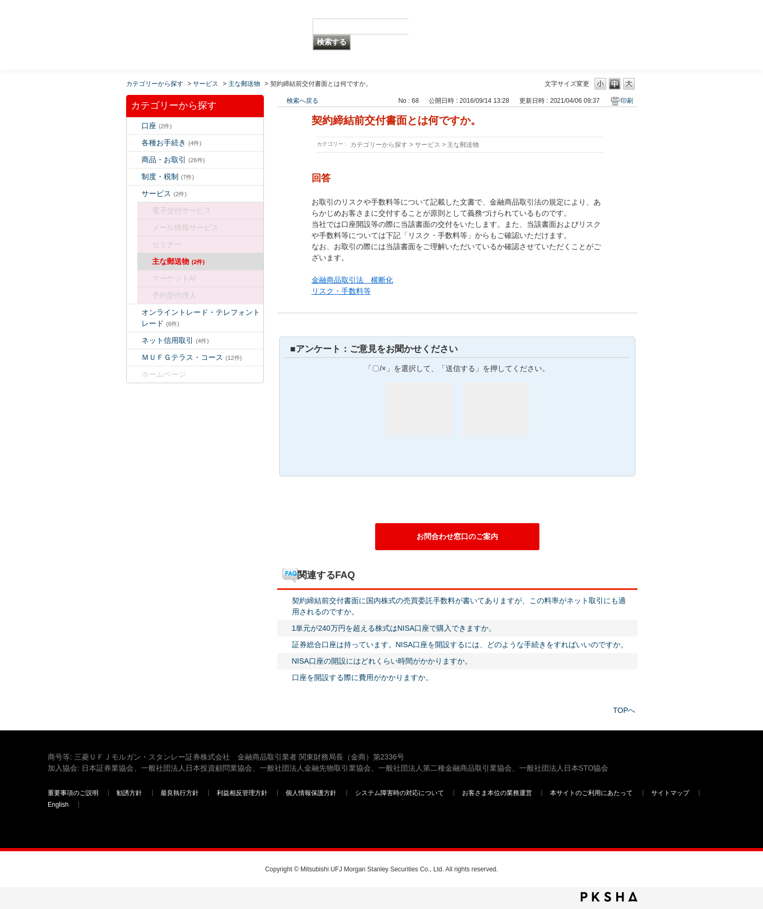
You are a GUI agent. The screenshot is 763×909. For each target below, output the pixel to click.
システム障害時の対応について (400, 793)
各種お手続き (171, 142)
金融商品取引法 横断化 (352, 280)
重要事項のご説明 (73, 793)
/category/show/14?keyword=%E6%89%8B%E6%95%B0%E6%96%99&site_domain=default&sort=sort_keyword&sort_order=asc (134, 312)
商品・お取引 (173, 159)
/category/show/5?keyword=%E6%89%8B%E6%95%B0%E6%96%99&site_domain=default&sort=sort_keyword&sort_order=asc (134, 142)
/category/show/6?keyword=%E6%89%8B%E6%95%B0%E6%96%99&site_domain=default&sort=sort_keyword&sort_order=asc (134, 176)
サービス (205, 83)
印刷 (626, 100)
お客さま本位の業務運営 (498, 793)
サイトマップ (671, 793)
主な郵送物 (244, 83)
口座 (156, 125)
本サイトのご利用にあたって (592, 793)
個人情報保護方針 (312, 793)
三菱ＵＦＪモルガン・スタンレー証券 (605, 34)
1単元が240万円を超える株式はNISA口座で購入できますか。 (394, 628)
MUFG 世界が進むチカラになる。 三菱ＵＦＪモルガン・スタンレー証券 (124, 19)
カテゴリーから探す (154, 83)
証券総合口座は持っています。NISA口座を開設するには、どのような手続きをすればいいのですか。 (460, 644)
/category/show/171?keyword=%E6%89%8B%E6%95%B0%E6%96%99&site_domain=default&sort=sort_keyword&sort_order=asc (134, 374)
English (58, 804)
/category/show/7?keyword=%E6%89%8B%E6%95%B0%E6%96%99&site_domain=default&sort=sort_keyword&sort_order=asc (134, 125)
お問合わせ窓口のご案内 (457, 536)
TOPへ (624, 710)
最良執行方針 (180, 793)
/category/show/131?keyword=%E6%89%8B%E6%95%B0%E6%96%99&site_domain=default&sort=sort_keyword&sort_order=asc (134, 357)
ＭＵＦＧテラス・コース (191, 357)
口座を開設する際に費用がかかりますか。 (362, 677)
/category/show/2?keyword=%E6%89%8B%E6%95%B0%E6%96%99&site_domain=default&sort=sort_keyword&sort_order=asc (134, 159)
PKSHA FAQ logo (609, 897)
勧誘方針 (129, 793)
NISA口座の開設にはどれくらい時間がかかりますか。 (382, 661)
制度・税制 (167, 176)
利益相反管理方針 (243, 793)
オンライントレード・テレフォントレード (200, 318)
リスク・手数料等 (341, 291)
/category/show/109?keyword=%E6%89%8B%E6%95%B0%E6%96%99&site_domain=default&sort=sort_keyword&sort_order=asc (134, 340)
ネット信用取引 (175, 340)
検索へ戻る (302, 100)
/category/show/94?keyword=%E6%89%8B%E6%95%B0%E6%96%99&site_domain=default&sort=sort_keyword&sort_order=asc (134, 193)
